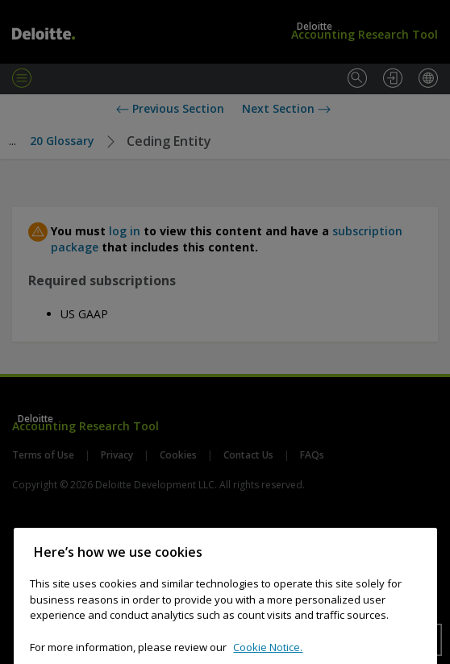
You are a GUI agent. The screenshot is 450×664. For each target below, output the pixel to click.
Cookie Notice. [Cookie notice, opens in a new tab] (267, 656)
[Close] (417, 561)
